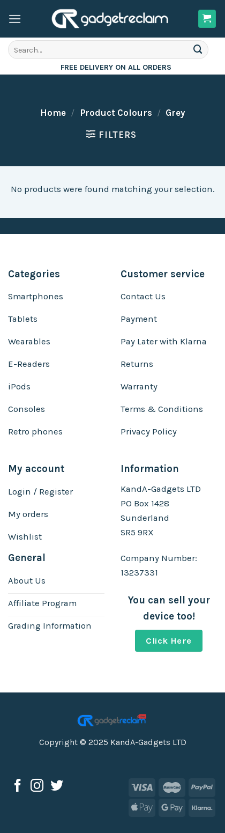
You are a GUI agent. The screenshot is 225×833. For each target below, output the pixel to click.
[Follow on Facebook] (17, 786)
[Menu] (15, 19)
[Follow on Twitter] (56, 786)
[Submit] (198, 49)
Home (53, 113)
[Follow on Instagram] (37, 786)
